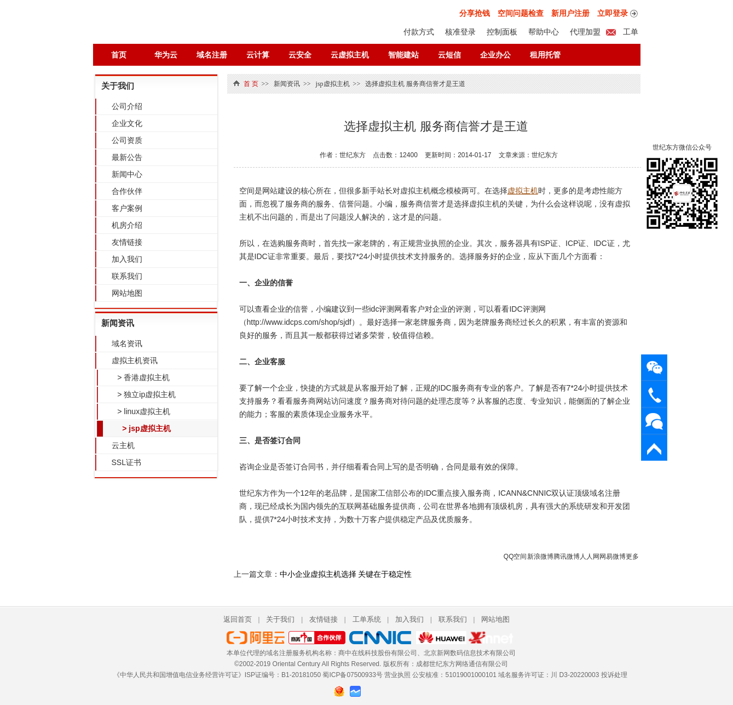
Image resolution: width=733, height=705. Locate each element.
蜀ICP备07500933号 (352, 675)
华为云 (165, 54)
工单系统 (367, 619)
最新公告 (127, 157)
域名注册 (212, 54)
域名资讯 (127, 343)
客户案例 (127, 208)
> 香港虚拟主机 (141, 377)
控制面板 (502, 31)
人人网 (589, 556)
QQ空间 (515, 556)
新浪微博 (540, 556)
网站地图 (127, 293)
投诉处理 (614, 675)
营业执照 (397, 675)
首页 (118, 54)
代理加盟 (585, 31)
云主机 (123, 445)
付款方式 (418, 31)
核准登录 (460, 31)
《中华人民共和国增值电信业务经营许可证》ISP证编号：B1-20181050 (217, 675)
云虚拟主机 (350, 54)
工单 (630, 31)
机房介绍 (127, 225)
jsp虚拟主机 (333, 84)
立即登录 (612, 13)
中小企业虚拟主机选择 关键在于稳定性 (346, 574)
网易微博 (612, 556)
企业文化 (127, 123)
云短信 (449, 54)
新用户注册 (570, 13)
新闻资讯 (117, 323)
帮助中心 (543, 31)
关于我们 (117, 85)
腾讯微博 (566, 556)
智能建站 (403, 54)
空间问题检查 (521, 13)
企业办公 (495, 54)
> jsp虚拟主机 (144, 428)
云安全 (299, 54)
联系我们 (127, 276)
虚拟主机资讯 (135, 360)
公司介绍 (127, 106)
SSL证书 (126, 462)
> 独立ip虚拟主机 (144, 394)
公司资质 (127, 140)
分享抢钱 (474, 13)
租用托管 (545, 54)
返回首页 (237, 619)
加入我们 (127, 259)
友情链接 (127, 242)
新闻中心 (127, 174)
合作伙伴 (127, 191)
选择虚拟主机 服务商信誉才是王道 (415, 84)
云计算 (257, 54)
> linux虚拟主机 (142, 411)
